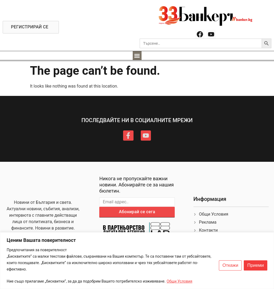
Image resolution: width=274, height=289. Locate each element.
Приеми (255, 265)
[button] (137, 55)
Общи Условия (179, 281)
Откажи (230, 265)
